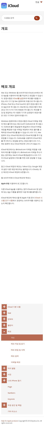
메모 (9, 331)
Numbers (11, 393)
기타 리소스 (12, 411)
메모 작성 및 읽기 (18, 343)
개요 (13, 337)
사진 (9, 374)
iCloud (13, 5)
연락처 (10, 319)
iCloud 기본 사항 (14, 307)
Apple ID (4, 183)
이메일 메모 (15, 362)
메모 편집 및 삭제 (18, 350)
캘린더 (10, 325)
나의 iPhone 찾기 (14, 380)
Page (10, 387)
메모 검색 (15, 356)
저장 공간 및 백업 (14, 405)
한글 (38, 2)
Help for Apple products (9, 421)
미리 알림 (11, 368)
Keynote (11, 399)
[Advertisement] (22, 58)
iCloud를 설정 (18, 98)
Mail (9, 313)
